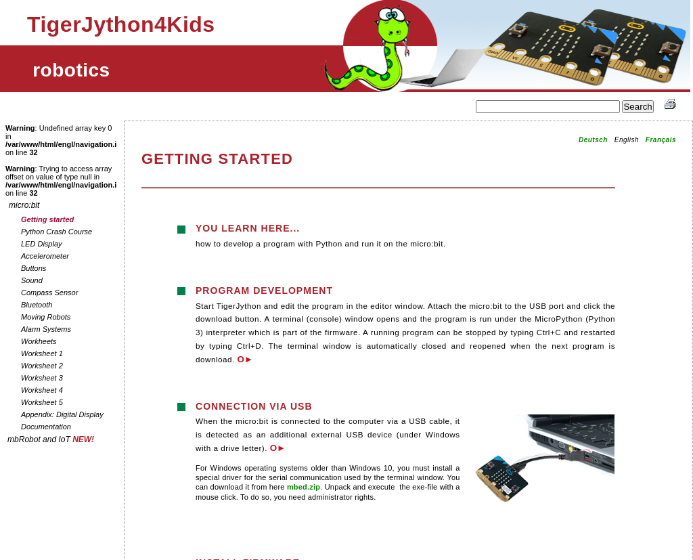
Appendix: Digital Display (62, 414)
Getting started (47, 219)
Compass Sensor (49, 292)
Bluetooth (36, 305)
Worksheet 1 (42, 353)
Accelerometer (45, 256)
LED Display (41, 244)
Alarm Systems (46, 329)
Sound (32, 280)
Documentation (46, 427)
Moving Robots (45, 317)
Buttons (33, 268)
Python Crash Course (56, 232)
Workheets (39, 341)
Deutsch (593, 140)
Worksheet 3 (42, 378)
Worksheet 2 (42, 366)
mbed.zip (303, 487)
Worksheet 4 (42, 390)
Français (661, 140)
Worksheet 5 (42, 402)
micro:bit (24, 205)
